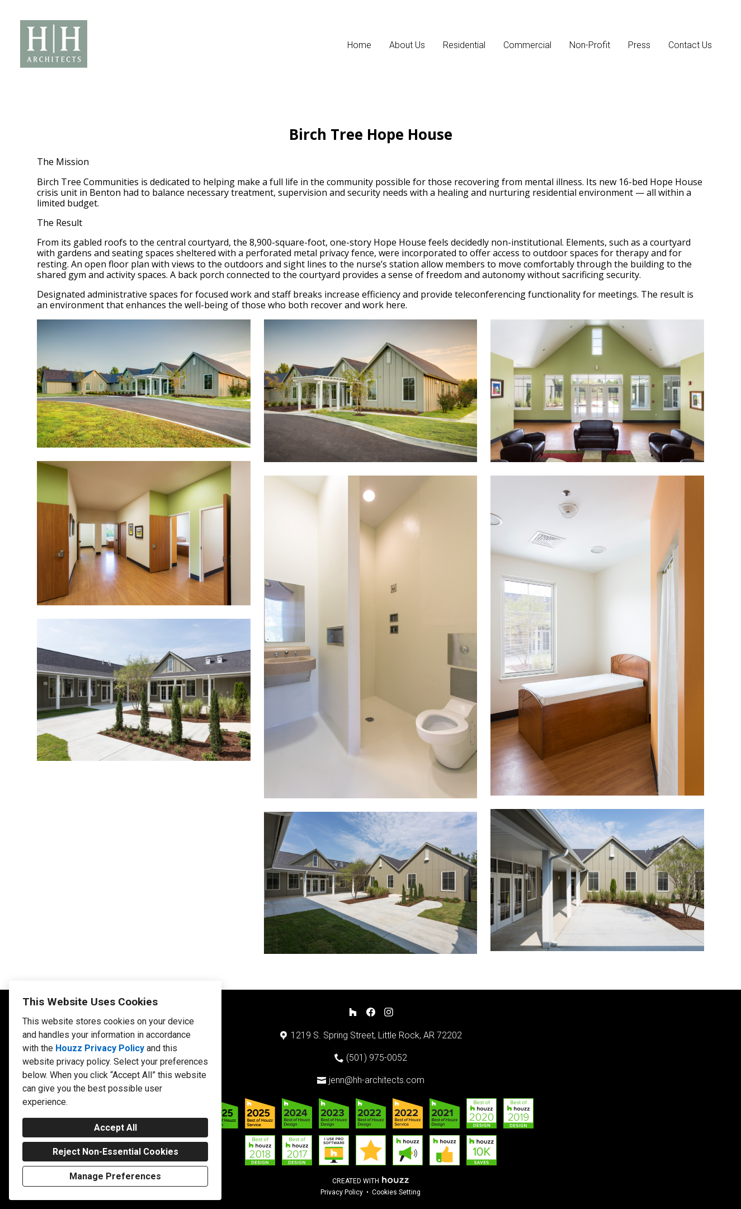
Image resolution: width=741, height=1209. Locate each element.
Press (639, 45)
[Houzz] (353, 1012)
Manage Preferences (115, 1176)
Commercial (527, 45)
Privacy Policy (341, 1192)
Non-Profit (589, 45)
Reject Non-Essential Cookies (115, 1151)
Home (359, 45)
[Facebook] (371, 1012)
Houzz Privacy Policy (99, 1048)
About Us (407, 45)
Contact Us (690, 45)
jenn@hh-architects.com (376, 1080)
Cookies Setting (396, 1192)
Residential (464, 45)
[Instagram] (388, 1012)
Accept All (115, 1127)
